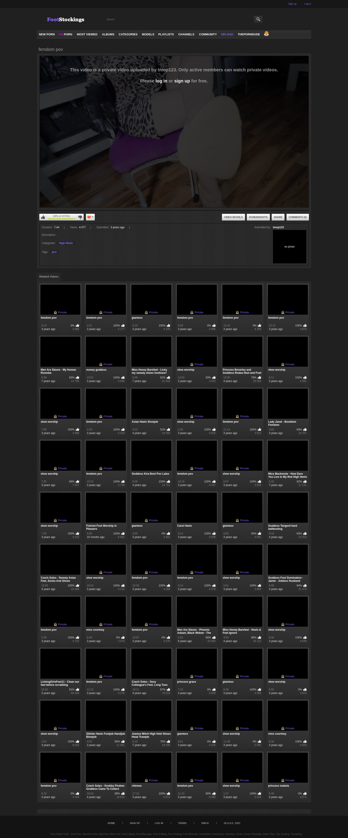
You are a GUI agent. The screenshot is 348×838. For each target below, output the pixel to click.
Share (278, 217)
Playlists (166, 34)
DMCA (205, 823)
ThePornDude (249, 34)
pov (54, 252)
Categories (128, 34)
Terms (182, 823)
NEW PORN (47, 34)
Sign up (292, 3)
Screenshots (258, 217)
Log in (307, 3)
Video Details (233, 217)
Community (208, 34)
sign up (182, 80)
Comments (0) (298, 217)
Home (111, 823)
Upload (227, 34)
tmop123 (278, 227)
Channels (186, 34)
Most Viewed (87, 34)
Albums (108, 34)
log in (161, 80)
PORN (65, 34)
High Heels (66, 243)
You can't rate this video (43, 217)
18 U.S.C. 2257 (232, 823)
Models (148, 34)
